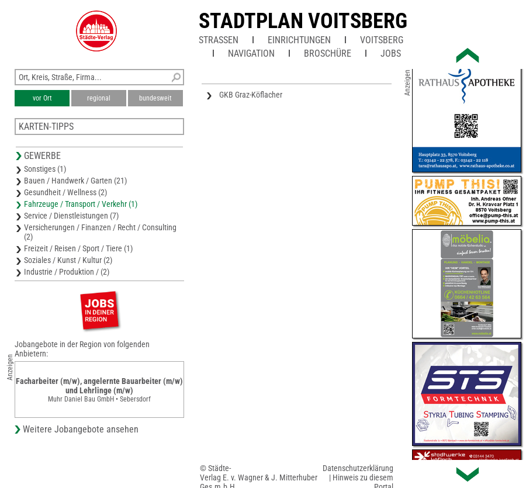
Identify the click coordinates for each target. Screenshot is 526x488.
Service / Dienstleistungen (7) (71, 215)
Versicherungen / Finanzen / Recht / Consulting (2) (100, 232)
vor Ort (42, 98)
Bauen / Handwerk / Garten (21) (75, 180)
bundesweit (155, 98)
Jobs (390, 53)
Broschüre (327, 53)
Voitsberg (381, 40)
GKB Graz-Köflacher (250, 94)
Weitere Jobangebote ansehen (81, 429)
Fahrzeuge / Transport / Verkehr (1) (80, 204)
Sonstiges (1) (45, 169)
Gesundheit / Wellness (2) (65, 192)
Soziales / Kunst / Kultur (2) (68, 260)
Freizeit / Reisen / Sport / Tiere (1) (78, 248)
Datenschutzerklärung (358, 468)
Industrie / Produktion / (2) (66, 271)
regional (98, 98)
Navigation (251, 53)
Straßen (218, 40)
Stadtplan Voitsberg (303, 21)
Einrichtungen (299, 40)
